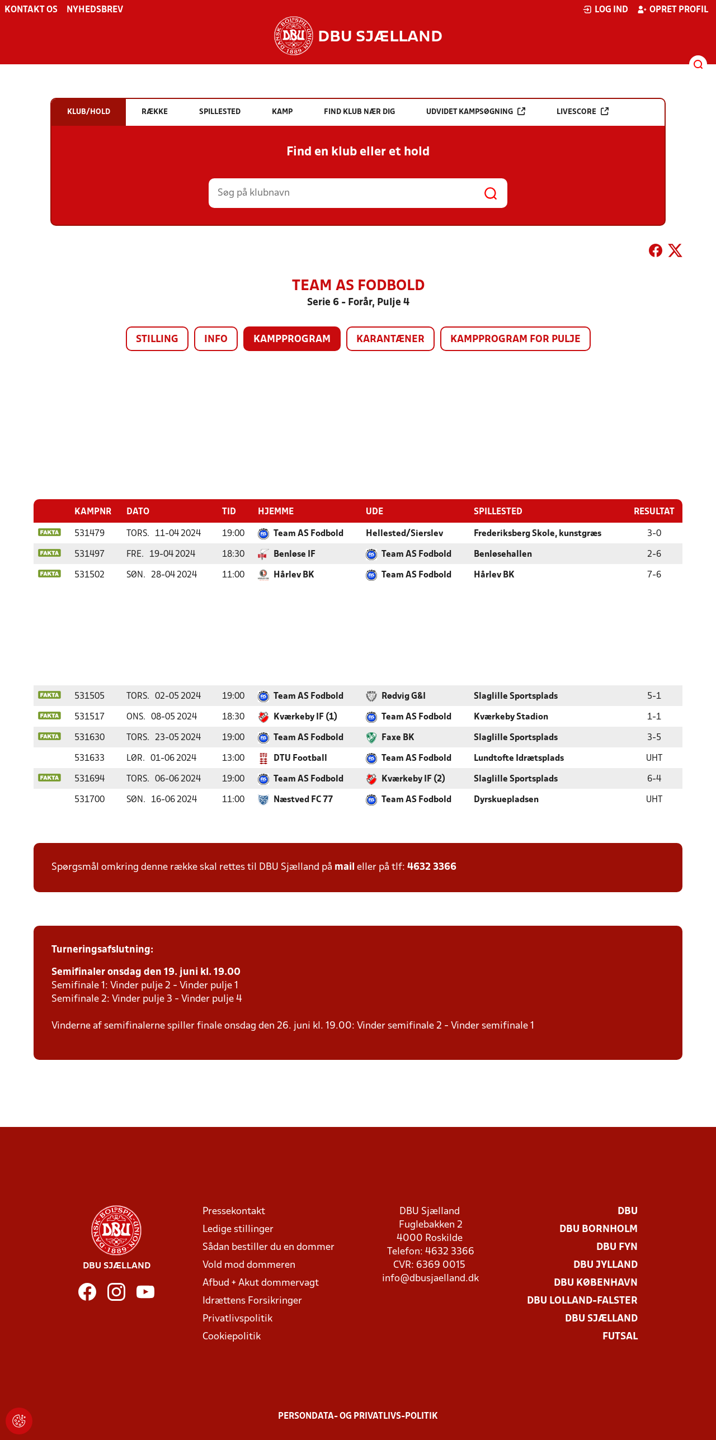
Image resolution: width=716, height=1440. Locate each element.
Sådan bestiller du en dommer (268, 1247)
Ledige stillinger (238, 1229)
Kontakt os (31, 10)
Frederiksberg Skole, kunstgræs (537, 533)
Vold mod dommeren (248, 1265)
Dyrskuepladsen (506, 799)
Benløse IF (294, 554)
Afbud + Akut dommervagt (260, 1282)
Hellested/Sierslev (404, 533)
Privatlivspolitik (237, 1318)
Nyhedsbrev (95, 10)
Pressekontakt (233, 1211)
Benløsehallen (503, 554)
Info (216, 339)
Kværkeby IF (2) (413, 779)
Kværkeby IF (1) (305, 717)
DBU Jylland (605, 1265)
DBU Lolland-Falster (582, 1300)
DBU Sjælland (601, 1318)
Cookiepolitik (231, 1336)
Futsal (620, 1336)
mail (345, 866)
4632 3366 (431, 866)
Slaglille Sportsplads (516, 696)
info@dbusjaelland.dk (430, 1278)
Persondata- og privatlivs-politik (358, 1416)
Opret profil (672, 9)
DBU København (596, 1282)
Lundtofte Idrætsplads (519, 758)
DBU (628, 1211)
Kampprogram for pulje (515, 339)
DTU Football (300, 758)
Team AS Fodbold (308, 533)
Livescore (583, 111)
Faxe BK (397, 737)
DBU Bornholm (598, 1229)
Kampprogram (292, 339)
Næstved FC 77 (303, 799)
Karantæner (390, 339)
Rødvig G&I (403, 696)
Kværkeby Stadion (511, 717)
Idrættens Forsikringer (252, 1300)
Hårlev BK (294, 575)
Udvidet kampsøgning (475, 111)
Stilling (157, 339)
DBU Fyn (617, 1247)
